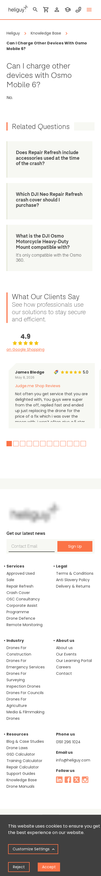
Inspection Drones (23, 680)
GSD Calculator (20, 748)
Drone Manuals (20, 780)
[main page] (17, 8)
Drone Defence (20, 612)
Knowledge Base (21, 774)
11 (76, 438)
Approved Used (20, 567)
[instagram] (85, 774)
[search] (35, 9)
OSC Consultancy (23, 593)
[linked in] (59, 774)
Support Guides (20, 768)
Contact (64, 668)
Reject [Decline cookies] (19, 867)
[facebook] (68, 774)
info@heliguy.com (73, 754)
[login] (56, 9)
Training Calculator (24, 755)
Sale (10, 574)
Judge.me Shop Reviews (37, 380)
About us (64, 642)
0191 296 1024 (68, 736)
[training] (67, 9)
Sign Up (75, 540)
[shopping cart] (46, 9)
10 (69, 438)
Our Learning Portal (74, 655)
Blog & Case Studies (25, 735)
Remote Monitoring (24, 619)
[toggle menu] (89, 9)
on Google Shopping (25, 343)
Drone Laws (17, 742)
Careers (63, 661)
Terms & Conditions (74, 567)
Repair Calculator (22, 761)
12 (83, 438)
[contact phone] (78, 9)
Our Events (66, 648)
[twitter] (76, 774)
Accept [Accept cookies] (49, 867)
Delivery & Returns (73, 580)
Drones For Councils (25, 687)
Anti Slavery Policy (73, 574)
